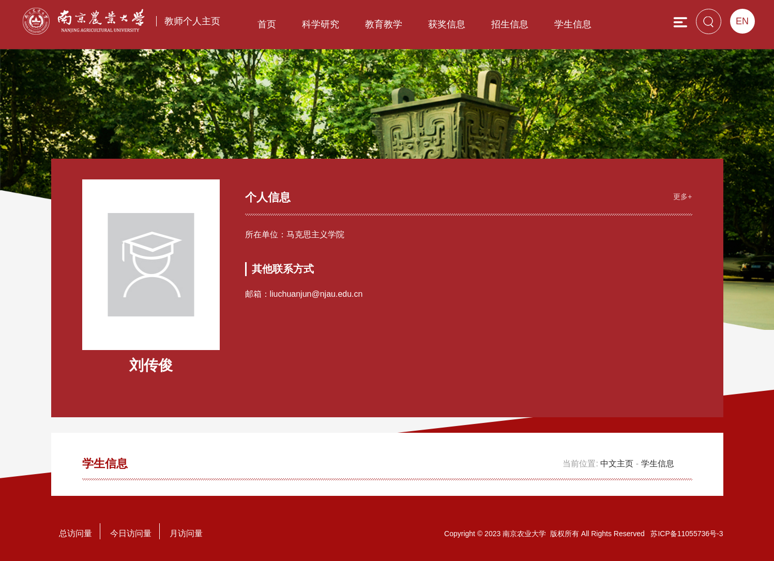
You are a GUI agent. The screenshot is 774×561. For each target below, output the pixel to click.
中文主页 (616, 463)
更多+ (682, 196)
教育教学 (383, 24)
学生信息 (572, 24)
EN (742, 21)
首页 (266, 24)
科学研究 (320, 24)
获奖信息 (446, 24)
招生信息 (509, 24)
